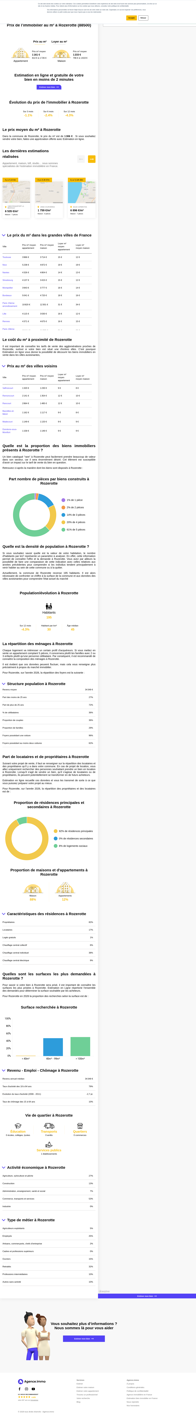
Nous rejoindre (133, 1402)
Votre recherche (83, 1398)
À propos (130, 1384)
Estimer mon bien (49, 87)
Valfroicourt (7, 388)
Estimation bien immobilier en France (142, 1398)
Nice (4, 265)
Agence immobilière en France (139, 1395)
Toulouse (6, 257)
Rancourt (6, 403)
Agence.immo (133, 1380)
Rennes (6, 321)
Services (80, 1380)
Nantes (5, 272)
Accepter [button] (131, 18)
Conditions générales (135, 1387)
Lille (4, 314)
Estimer (80, 1384)
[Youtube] (33, 1389)
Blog (78, 1402)
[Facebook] (19, 1389)
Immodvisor (34, 1400)
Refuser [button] (143, 18)
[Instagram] (26, 1389)
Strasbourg (7, 280)
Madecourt (7, 422)
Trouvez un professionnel (87, 1395)
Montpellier (7, 288)
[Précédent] (81, 159)
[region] (147, 653)
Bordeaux (7, 295)
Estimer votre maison (85, 1387)
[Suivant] (92, 159)
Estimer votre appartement (88, 1391)
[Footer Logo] (32, 1382)
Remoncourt (8, 396)
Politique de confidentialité (137, 1391)
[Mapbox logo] (104, 1291)
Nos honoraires (133, 1405)
